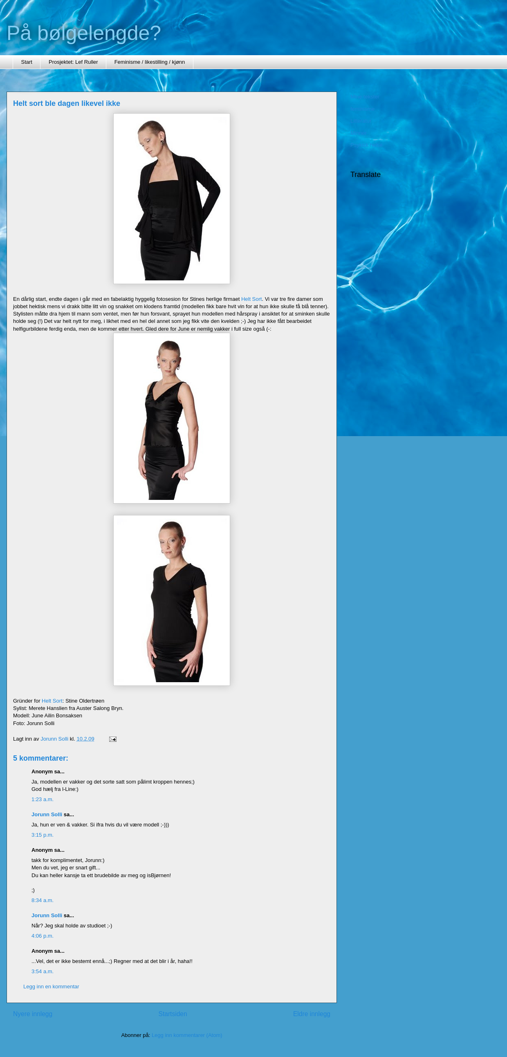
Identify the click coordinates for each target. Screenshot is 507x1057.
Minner (358, 133)
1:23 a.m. (42, 799)
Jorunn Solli (46, 814)
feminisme (362, 109)
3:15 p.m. (42, 835)
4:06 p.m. (42, 936)
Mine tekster (364, 97)
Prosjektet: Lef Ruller (73, 62)
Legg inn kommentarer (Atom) (187, 1035)
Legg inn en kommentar (51, 986)
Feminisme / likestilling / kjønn (149, 62)
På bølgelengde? (84, 33)
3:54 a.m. (42, 971)
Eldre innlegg (311, 1013)
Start (26, 62)
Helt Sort (251, 299)
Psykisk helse (366, 145)
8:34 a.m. (42, 900)
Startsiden (172, 1013)
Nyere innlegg (32, 1013)
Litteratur (360, 121)
